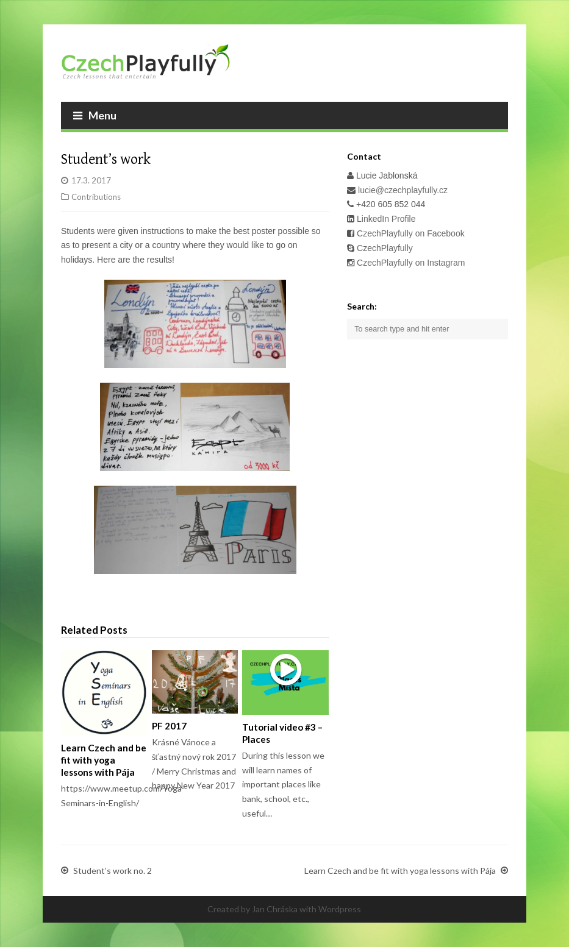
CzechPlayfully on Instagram (411, 263)
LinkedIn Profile (384, 219)
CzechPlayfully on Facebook (409, 233)
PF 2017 (169, 725)
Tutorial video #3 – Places (282, 733)
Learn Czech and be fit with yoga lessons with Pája (103, 760)
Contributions (96, 197)
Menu (94, 115)
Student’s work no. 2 (112, 871)
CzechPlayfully (385, 248)
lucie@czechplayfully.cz (403, 190)
